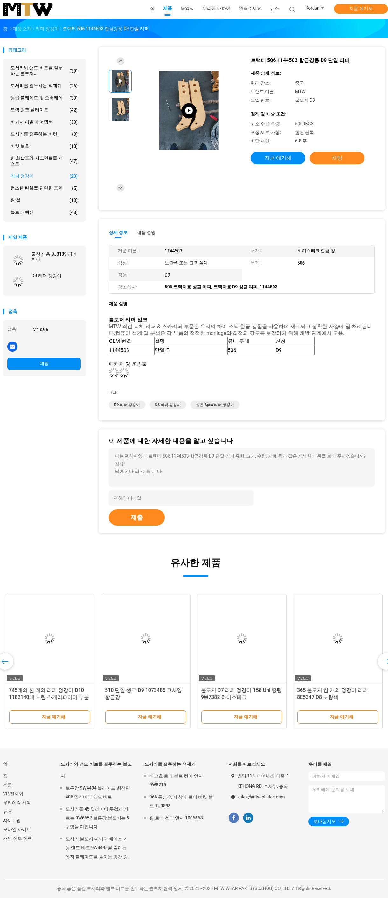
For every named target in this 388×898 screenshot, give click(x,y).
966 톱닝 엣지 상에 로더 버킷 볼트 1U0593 (181, 801)
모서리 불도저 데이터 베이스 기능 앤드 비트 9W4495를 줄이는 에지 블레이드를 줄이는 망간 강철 (97, 848)
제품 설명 (146, 232)
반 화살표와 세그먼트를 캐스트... (44, 160)
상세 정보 (118, 232)
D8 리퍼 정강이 (168, 405)
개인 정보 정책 (17, 838)
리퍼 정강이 (44, 176)
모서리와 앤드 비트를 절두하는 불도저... (44, 70)
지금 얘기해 (360, 8)
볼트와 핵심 (44, 212)
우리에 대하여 (17, 802)
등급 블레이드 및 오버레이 (44, 98)
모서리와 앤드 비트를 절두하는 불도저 (96, 770)
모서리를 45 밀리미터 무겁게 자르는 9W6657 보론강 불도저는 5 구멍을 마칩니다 (97, 817)
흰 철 (44, 200)
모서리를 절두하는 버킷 (44, 134)
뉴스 (7, 811)
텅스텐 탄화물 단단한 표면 (44, 188)
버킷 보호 (44, 146)
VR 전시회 (13, 793)
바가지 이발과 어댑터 (44, 122)
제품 (7, 784)
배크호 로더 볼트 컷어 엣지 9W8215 (176, 780)
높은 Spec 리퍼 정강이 (215, 405)
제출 (136, 517)
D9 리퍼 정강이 (46, 275)
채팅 (44, 363)
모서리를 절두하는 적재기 (44, 86)
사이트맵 (12, 820)
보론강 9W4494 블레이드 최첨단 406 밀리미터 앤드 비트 (98, 792)
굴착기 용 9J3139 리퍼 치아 (54, 257)
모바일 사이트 (17, 829)
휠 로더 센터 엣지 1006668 (176, 817)
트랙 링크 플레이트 (44, 110)
